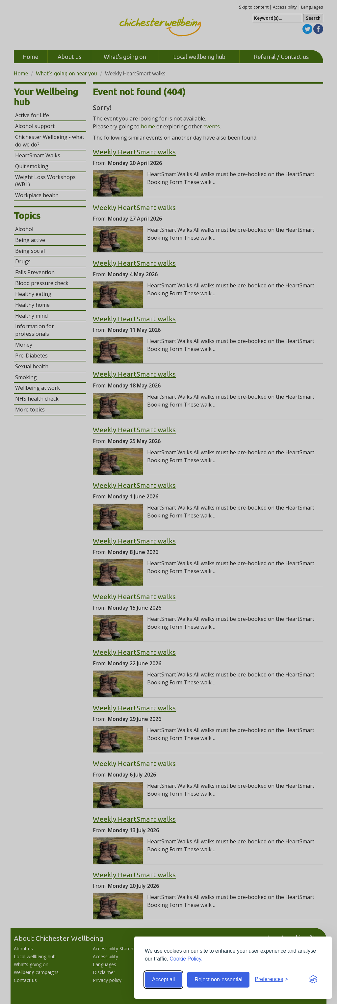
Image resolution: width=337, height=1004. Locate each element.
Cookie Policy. (185, 959)
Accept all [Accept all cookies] (163, 979)
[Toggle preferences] (271, 979)
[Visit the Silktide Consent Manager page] (313, 980)
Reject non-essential (218, 979)
